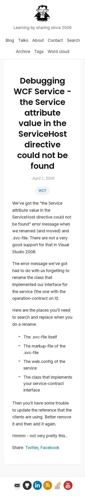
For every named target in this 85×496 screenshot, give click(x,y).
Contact (55, 40)
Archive (23, 51)
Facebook (49, 447)
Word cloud (58, 51)
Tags (39, 51)
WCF (42, 190)
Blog (9, 40)
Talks (23, 40)
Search (73, 40)
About (38, 40)
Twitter (31, 447)
